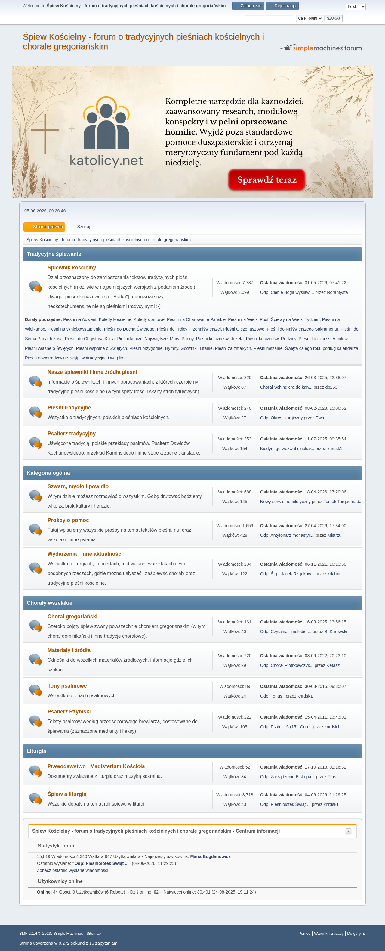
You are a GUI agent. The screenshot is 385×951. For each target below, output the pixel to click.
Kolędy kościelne (115, 319)
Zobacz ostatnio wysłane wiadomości (72, 870)
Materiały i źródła (69, 650)
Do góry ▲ (356, 933)
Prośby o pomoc (68, 520)
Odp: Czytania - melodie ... (285, 631)
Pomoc (304, 933)
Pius (332, 776)
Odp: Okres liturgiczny (281, 417)
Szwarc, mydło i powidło (78, 486)
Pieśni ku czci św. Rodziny (271, 338)
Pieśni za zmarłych (233, 348)
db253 (331, 387)
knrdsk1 (334, 448)
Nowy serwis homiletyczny (285, 501)
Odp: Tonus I (272, 696)
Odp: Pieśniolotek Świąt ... (285, 804)
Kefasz (333, 665)
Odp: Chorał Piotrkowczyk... (287, 665)
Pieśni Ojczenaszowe (243, 329)
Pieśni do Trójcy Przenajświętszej (189, 329)
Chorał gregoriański (72, 617)
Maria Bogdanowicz (210, 856)
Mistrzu (334, 535)
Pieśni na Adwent (79, 319)
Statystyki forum (54, 845)
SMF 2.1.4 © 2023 (35, 933)
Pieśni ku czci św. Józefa (219, 338)
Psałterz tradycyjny (72, 433)
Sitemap (94, 933)
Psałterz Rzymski (69, 712)
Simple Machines (68, 933)
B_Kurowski (335, 631)
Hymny (171, 348)
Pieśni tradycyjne (69, 408)
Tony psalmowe (67, 686)
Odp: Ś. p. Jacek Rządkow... (287, 573)
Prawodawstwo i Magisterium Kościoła (96, 766)
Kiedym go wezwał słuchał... (287, 448)
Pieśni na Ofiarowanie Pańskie (196, 319)
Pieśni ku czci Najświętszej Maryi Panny (155, 338)
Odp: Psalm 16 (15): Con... (286, 726)
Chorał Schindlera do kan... (286, 387)
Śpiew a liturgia (67, 794)
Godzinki (188, 348)
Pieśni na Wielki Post (248, 319)
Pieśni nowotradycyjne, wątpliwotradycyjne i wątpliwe (76, 358)
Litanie (206, 348)
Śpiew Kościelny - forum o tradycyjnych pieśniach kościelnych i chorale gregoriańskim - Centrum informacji (156, 831)
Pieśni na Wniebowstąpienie (74, 329)
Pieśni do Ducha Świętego (129, 329)
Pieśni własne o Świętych (49, 348)
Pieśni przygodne (145, 348)
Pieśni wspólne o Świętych (101, 348)
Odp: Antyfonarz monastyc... (287, 535)
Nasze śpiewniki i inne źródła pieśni (92, 372)
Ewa (320, 417)
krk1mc (334, 573)
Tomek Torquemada (343, 501)
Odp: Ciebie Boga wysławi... (287, 292)
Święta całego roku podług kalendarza (321, 348)
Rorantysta (337, 292)
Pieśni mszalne (268, 348)
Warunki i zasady (328, 933)
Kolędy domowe (149, 319)
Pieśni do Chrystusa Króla (90, 338)
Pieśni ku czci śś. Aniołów (323, 338)
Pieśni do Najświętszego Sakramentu (302, 329)
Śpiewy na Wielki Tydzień (295, 319)
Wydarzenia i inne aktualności (85, 554)
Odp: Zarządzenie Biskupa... (287, 776)
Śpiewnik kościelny (72, 268)
